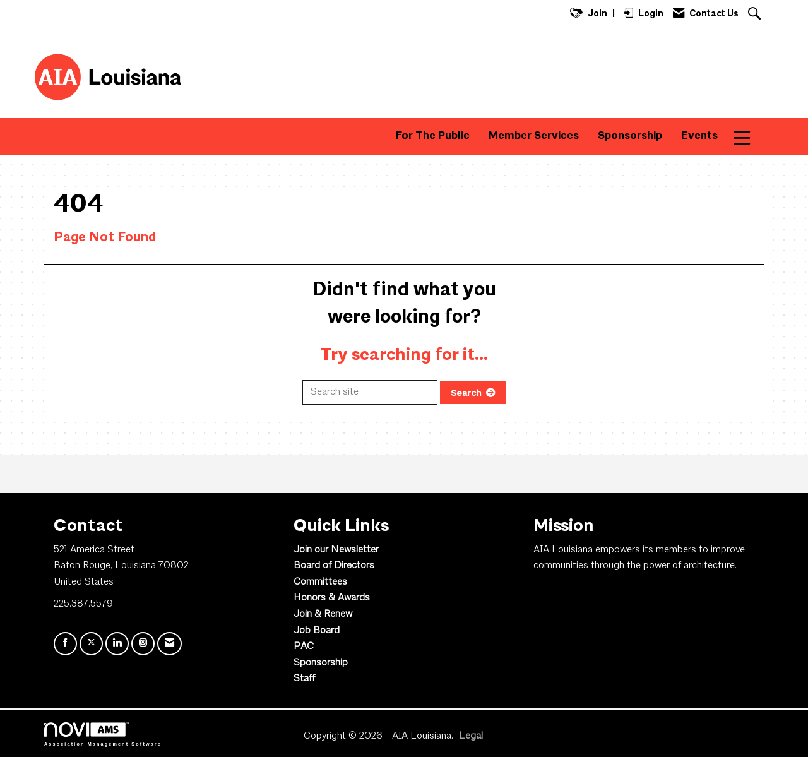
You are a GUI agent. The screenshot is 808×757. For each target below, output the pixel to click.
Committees (320, 582)
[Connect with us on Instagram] (143, 643)
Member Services (534, 136)
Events (699, 136)
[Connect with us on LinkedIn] (117, 643)
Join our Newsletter (336, 550)
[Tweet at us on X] (91, 643)
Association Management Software (103, 734)
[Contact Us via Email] (169, 643)
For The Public (433, 136)
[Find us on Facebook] (65, 643)
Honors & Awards (332, 598)
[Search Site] (756, 14)
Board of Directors (334, 566)
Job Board (317, 631)
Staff (304, 679)
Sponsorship (630, 136)
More (750, 136)
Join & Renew (323, 614)
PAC (304, 646)
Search (466, 393)
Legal (471, 736)
